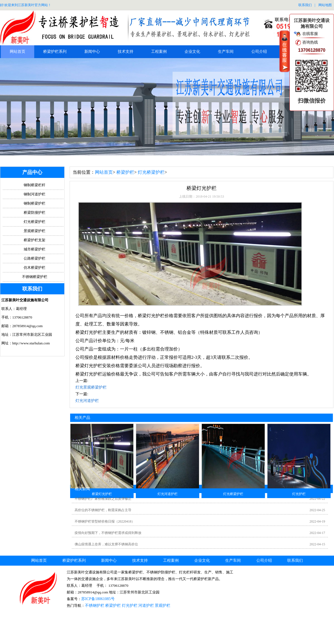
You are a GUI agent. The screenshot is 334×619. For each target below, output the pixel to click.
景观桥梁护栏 (34, 231)
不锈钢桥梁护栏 (34, 277)
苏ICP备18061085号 (98, 599)
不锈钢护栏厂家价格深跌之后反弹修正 (103, 499)
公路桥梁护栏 (34, 258)
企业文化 (192, 51)
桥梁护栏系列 (55, 51)
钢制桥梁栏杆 (34, 185)
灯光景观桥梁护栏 (91, 387)
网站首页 (17, 51)
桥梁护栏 (125, 172)
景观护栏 (162, 605)
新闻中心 (92, 51)
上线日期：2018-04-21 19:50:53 (201, 196)
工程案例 (159, 51)
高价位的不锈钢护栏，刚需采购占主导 (103, 510)
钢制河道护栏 (34, 194)
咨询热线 (310, 42)
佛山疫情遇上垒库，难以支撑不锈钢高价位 (106, 544)
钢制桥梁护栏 (34, 203)
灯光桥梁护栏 (151, 172)
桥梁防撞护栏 (34, 212)
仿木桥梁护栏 (34, 267)
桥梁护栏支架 (34, 240)
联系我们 (305, 5)
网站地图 (325, 5)
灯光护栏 (129, 605)
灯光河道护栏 (87, 401)
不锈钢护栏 (94, 605)
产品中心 (32, 172)
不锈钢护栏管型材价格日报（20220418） (105, 521)
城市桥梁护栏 (34, 249)
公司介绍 (259, 51)
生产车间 (226, 51)
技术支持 (125, 51)
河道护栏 (146, 605)
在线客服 (310, 34)
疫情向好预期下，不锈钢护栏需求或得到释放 (108, 533)
